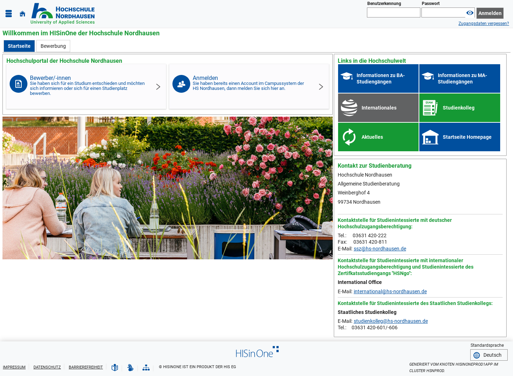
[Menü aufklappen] (9, 14)
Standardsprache (487, 345)
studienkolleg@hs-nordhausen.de (391, 321)
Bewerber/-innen (87, 85)
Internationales (379, 108)
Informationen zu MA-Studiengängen (462, 78)
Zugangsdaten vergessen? (483, 23)
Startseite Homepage (467, 137)
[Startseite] (22, 13)
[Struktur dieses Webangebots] (146, 367)
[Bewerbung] (53, 46)
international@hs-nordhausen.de (390, 291)
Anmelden (250, 83)
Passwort (431, 3)
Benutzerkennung (384, 3)
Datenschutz (47, 367)
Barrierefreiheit (86, 367)
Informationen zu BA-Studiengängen (381, 78)
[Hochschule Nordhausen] (62, 13)
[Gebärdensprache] (130, 367)
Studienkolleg (459, 108)
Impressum (14, 367)
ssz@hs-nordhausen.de (380, 248)
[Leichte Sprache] (115, 367)
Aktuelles (372, 137)
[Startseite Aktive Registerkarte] (19, 46)
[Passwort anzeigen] (470, 13)
